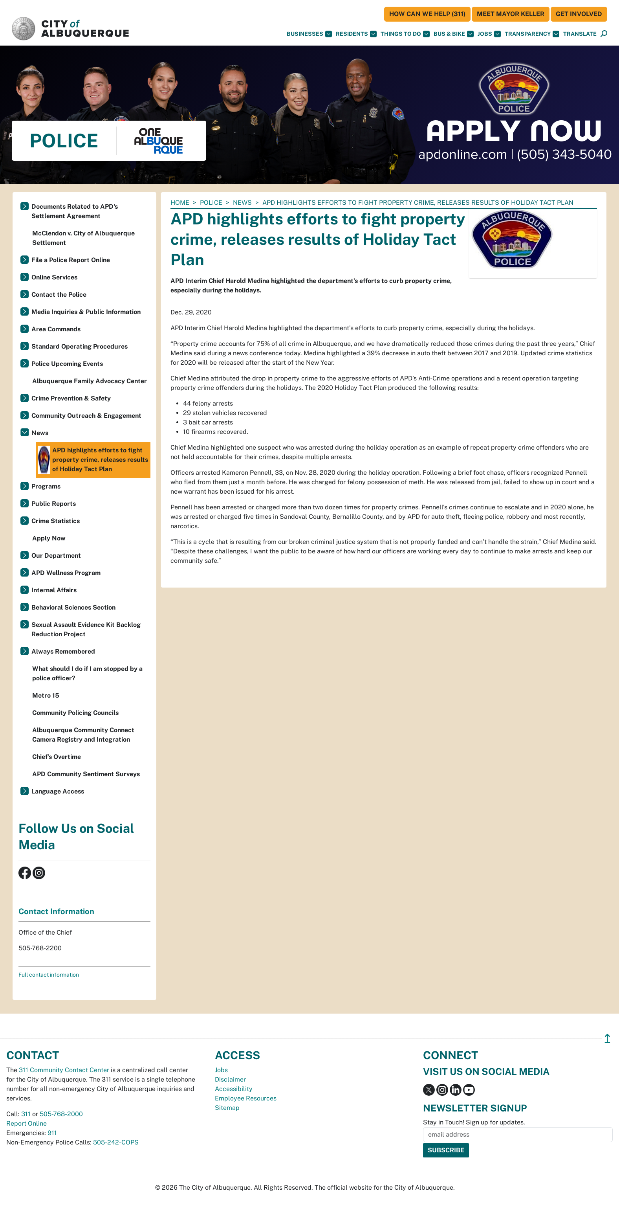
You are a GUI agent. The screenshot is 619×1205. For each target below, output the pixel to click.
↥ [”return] (607, 1038)
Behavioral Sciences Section (73, 607)
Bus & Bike (454, 34)
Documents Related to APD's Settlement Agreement (74, 211)
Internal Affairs (54, 590)
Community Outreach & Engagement (86, 415)
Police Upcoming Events (67, 363)
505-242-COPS (116, 1142)
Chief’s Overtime (56, 756)
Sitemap (227, 1107)
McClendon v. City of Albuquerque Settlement (83, 238)
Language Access (57, 791)
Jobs (489, 34)
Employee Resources (246, 1098)
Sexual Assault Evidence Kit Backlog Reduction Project (86, 629)
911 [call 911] (52, 1133)
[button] (580, 34)
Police (211, 202)
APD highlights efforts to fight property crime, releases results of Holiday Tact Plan (93, 460)
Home (179, 202)
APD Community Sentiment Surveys (86, 774)
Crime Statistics (55, 521)
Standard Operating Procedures (79, 346)
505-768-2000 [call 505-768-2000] (61, 1114)
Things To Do (405, 34)
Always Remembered (63, 651)
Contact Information (56, 911)
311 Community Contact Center (64, 1070)
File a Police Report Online (70, 260)
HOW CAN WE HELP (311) (427, 14)
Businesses (309, 34)
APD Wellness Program (66, 573)
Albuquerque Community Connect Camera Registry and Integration (83, 734)
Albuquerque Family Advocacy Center (89, 381)
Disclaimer (230, 1079)
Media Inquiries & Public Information (86, 312)
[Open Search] (604, 34)
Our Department (56, 555)
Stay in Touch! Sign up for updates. (474, 1122)
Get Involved (579, 14)
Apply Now (49, 538)
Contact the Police (58, 294)
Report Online (26, 1123)
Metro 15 (45, 695)
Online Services (54, 277)
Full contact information (48, 975)
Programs (45, 486)
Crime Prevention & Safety (71, 398)
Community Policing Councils (75, 712)
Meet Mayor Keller (510, 14)
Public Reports (53, 503)
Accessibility (234, 1089)
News (242, 202)
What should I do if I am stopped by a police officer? (87, 673)
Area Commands (56, 329)
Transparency (532, 34)
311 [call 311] (26, 1114)
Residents (356, 34)
